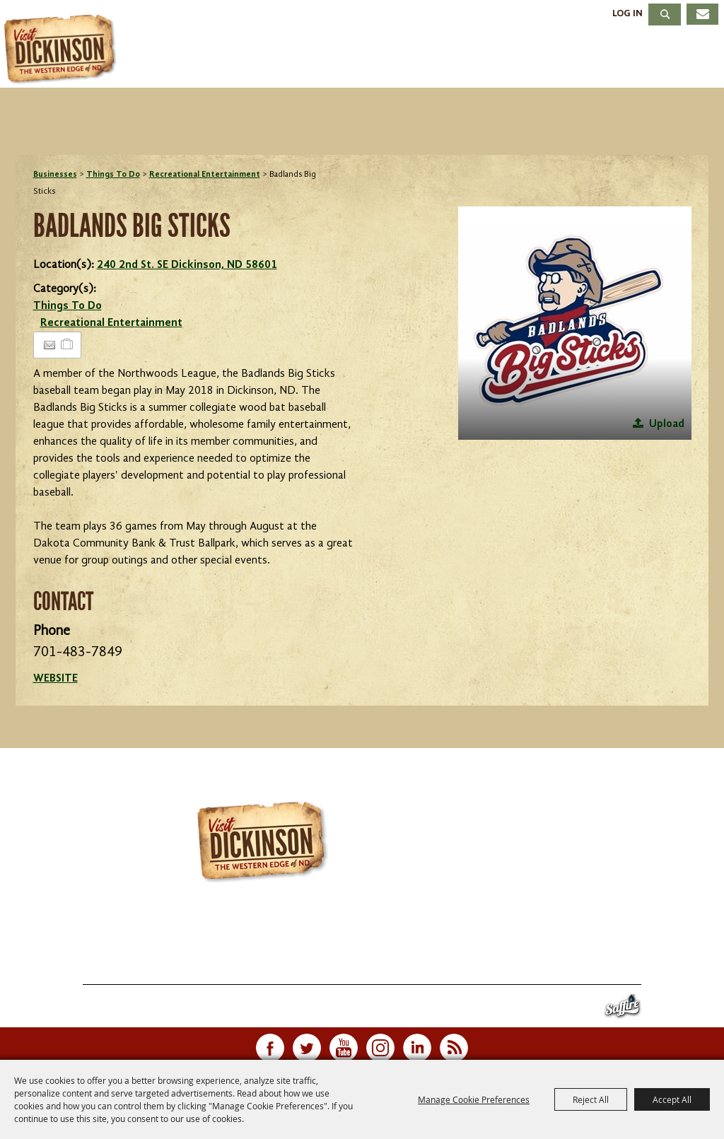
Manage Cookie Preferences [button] (474, 1099)
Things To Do (178, 59)
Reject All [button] (591, 1099)
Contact (455, 967)
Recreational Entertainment (204, 174)
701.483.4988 (400, 938)
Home (49, 967)
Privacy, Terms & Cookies (622, 967)
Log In (627, 13)
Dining (466, 59)
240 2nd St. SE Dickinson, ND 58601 (187, 265)
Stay (383, 59)
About (673, 59)
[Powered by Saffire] (622, 1009)
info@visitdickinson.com (548, 938)
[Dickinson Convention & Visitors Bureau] (63, 49)
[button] (574, 323)
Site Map (517, 967)
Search (664, 14)
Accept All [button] (672, 1099)
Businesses (55, 174)
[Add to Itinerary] (68, 345)
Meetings (570, 59)
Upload (666, 424)
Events (299, 59)
